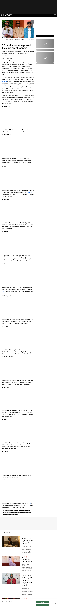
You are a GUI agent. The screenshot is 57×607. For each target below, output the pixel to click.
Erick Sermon (9, 510)
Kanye (3, 291)
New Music (24, 537)
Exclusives (24, 556)
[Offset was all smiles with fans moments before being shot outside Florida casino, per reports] (11, 578)
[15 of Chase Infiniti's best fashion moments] (11, 561)
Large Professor (7, 512)
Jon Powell (5, 58)
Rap (8, 514)
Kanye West (26, 510)
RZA (4, 514)
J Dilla (21, 510)
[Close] (55, 603)
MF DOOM (4, 81)
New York (30, 192)
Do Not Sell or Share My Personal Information (42, 602)
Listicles (14, 512)
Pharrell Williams (27, 512)
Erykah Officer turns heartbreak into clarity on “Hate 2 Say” (27, 541)
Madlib (19, 512)
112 (30, 503)
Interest (4, 42)
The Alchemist (14, 514)
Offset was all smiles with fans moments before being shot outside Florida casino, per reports (27, 580)
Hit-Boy (16, 510)
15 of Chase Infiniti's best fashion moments (27, 559)
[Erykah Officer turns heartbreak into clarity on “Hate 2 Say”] (11, 541)
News (23, 573)
